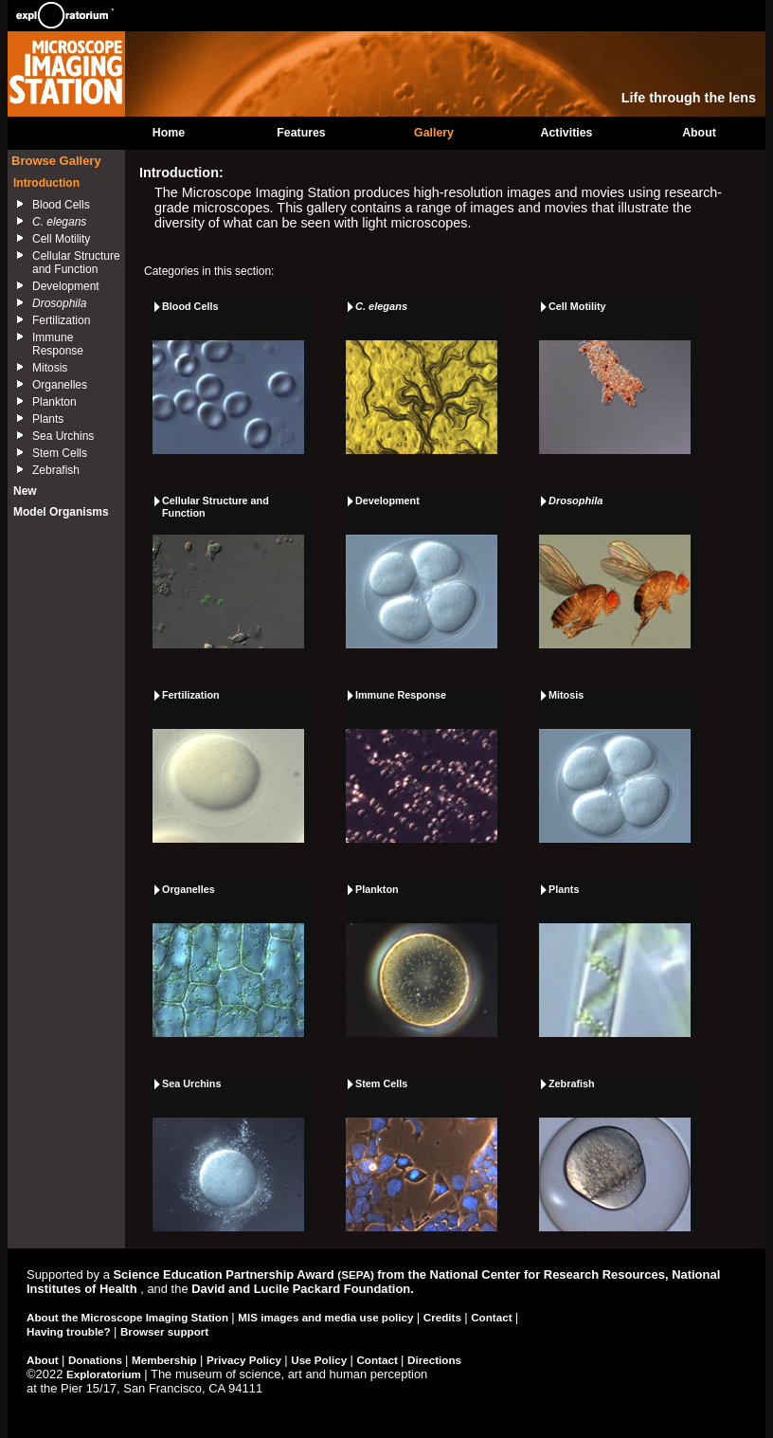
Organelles (59, 384)
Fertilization (61, 320)
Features (301, 132)
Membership (166, 1360)
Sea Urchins (63, 436)
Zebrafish (56, 470)
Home (169, 132)
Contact (493, 1317)
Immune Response (57, 344)
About (699, 132)
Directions (434, 1360)
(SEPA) (357, 1274)
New (25, 491)
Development (65, 286)
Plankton (54, 402)
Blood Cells (61, 204)
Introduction (46, 183)
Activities (567, 132)
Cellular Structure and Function (76, 262)
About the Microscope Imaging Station (129, 1317)
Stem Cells (59, 453)
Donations (96, 1360)
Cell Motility (61, 239)
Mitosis (49, 367)
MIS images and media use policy (327, 1317)
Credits (443, 1317)
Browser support (164, 1331)
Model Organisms (61, 512)
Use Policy (320, 1360)
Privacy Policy (245, 1360)
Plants (47, 419)
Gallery (434, 132)
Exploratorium (105, 1374)
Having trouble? (70, 1331)
